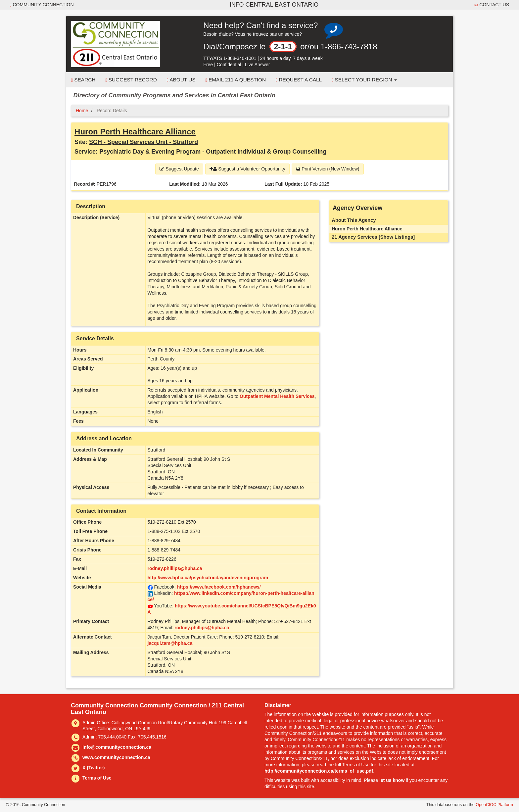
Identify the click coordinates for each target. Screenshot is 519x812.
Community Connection (42, 5)
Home (82, 110)
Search (83, 80)
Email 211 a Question (236, 80)
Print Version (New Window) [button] (327, 168)
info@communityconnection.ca (116, 747)
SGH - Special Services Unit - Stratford (143, 142)
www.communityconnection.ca (116, 757)
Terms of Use (97, 778)
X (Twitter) (93, 767)
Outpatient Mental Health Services (277, 396)
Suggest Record (131, 80)
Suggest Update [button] (179, 168)
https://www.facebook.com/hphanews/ (219, 587)
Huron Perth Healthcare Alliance (135, 131)
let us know (391, 780)
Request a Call (299, 80)
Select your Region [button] (364, 80)
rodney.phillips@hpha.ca (175, 568)
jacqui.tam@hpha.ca (170, 643)
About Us (181, 80)
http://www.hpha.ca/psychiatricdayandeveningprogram (208, 577)
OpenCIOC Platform (494, 804)
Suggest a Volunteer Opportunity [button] (247, 168)
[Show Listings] (397, 237)
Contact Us (491, 5)
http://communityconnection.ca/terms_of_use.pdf (318, 771)
